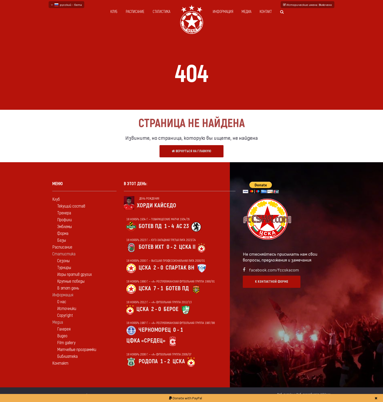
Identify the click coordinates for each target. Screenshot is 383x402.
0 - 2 (171, 247)
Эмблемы (64, 227)
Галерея (64, 329)
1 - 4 (169, 226)
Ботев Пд (150, 226)
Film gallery (66, 343)
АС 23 (182, 226)
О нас (61, 302)
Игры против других (74, 274)
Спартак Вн (180, 267)
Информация (223, 11)
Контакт (266, 11)
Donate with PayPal (185, 398)
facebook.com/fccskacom (274, 270)
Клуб (113, 11)
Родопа (148, 361)
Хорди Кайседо (156, 205)
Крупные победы (71, 281)
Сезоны (63, 261)
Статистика (161, 11)
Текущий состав (71, 206)
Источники (66, 309)
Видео (62, 336)
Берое (170, 309)
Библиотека (67, 356)
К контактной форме (271, 282)
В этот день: (135, 184)
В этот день (68, 288)
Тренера (64, 213)
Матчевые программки (76, 349)
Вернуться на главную (191, 151)
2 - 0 (158, 267)
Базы (61, 240)
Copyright (65, 315)
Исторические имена (307, 4)
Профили (64, 220)
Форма (62, 233)
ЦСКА (144, 267)
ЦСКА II (187, 247)
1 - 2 (165, 361)
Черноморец (154, 329)
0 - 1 (178, 329)
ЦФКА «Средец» (145, 340)
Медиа (246, 11)
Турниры (64, 268)
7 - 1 (158, 288)
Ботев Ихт (151, 247)
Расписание (135, 11)
